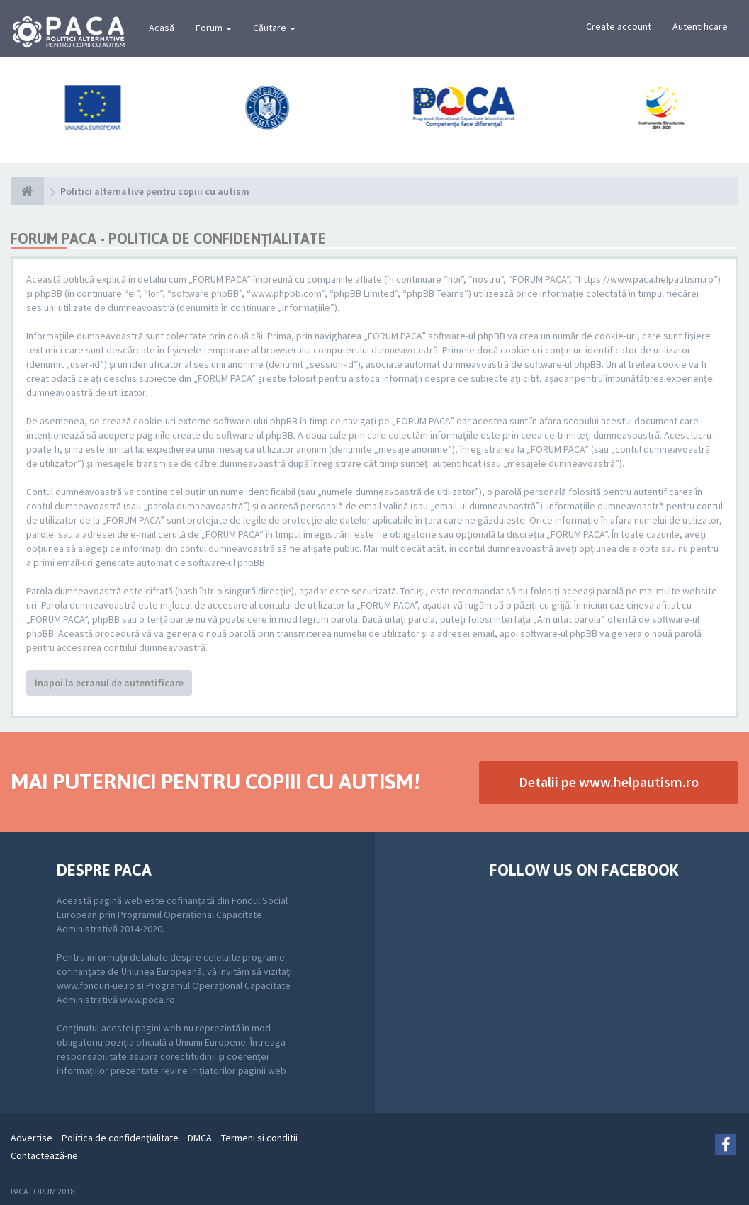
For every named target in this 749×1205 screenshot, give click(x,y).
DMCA (200, 1137)
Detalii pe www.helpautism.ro (609, 782)
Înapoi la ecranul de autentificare (109, 683)
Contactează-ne (44, 1155)
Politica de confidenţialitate (120, 1137)
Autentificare (700, 26)
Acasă (161, 27)
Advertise (31, 1137)
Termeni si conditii (259, 1137)
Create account (618, 26)
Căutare (274, 27)
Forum (214, 27)
